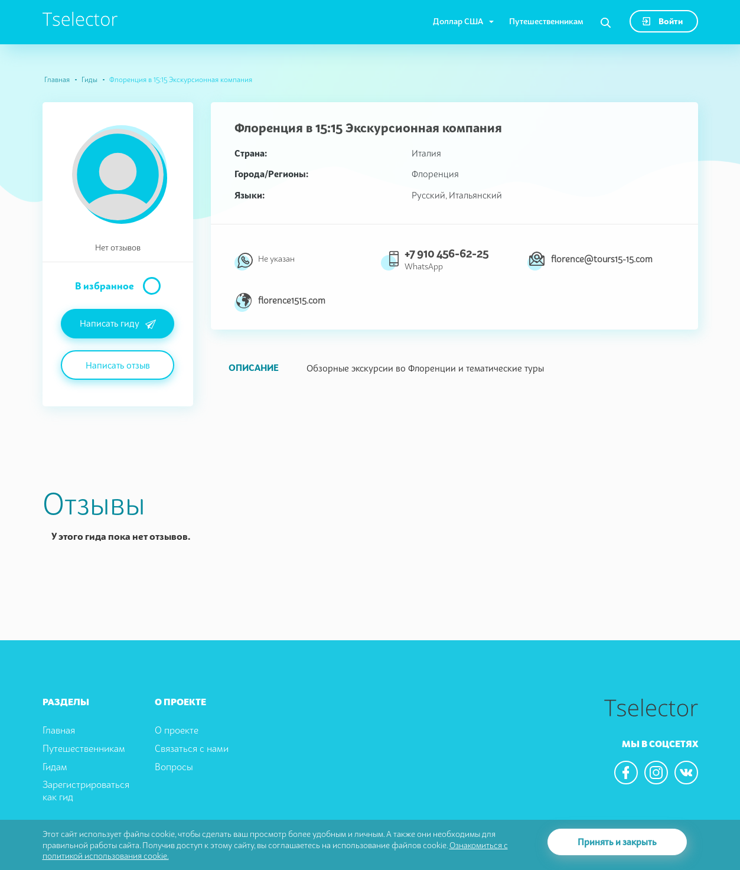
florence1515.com (291, 300)
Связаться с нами (192, 748)
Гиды (89, 79)
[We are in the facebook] (626, 772)
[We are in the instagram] (656, 772)
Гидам (55, 767)
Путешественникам (546, 21)
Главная (57, 79)
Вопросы (174, 767)
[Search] (606, 23)
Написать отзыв (118, 365)
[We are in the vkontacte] (686, 772)
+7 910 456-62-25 (446, 253)
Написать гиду (118, 324)
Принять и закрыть (617, 841)
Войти (662, 21)
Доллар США (458, 21)
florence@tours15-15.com (602, 258)
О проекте (176, 730)
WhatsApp (424, 266)
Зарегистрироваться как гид (86, 790)
